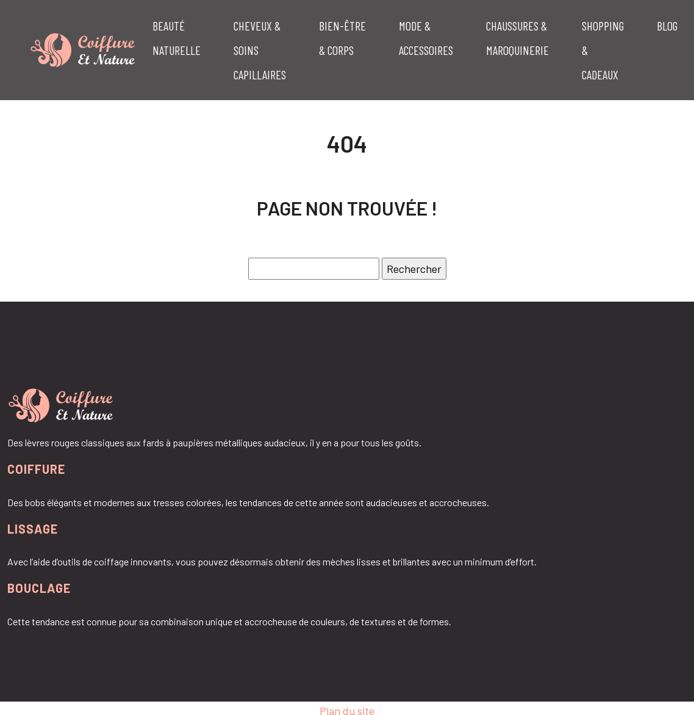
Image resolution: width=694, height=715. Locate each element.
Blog (667, 25)
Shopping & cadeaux (603, 50)
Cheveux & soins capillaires (260, 50)
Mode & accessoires (426, 37)
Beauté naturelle (176, 37)
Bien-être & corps (342, 37)
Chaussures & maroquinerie (517, 37)
